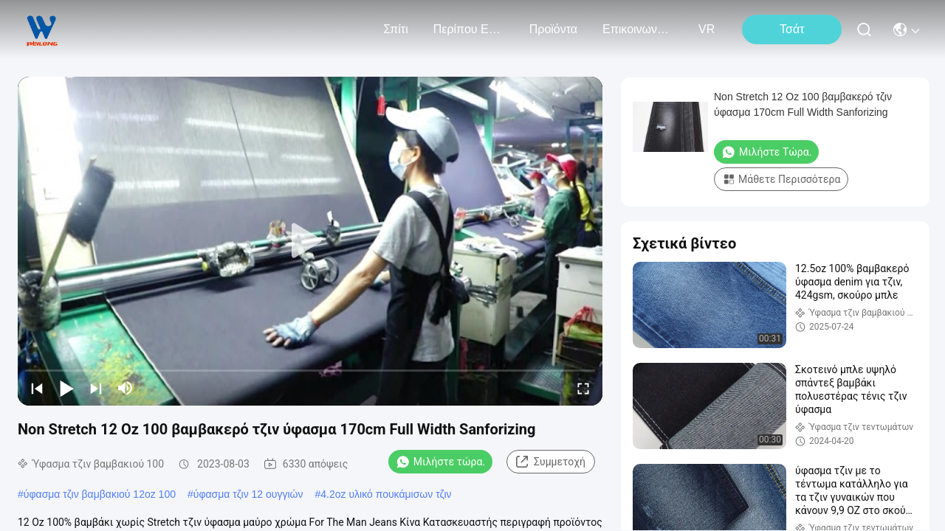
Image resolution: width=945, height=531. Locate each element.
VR (706, 29)
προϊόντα (553, 29)
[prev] (37, 388)
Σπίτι (395, 29)
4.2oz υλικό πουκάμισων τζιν (385, 494)
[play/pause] (66, 388)
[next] (96, 388)
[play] (310, 241)
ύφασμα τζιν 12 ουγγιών (248, 494)
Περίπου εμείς (468, 29)
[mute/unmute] (125, 388)
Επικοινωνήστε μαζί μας (637, 29)
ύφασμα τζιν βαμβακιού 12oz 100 (100, 494)
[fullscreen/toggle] (583, 388)
